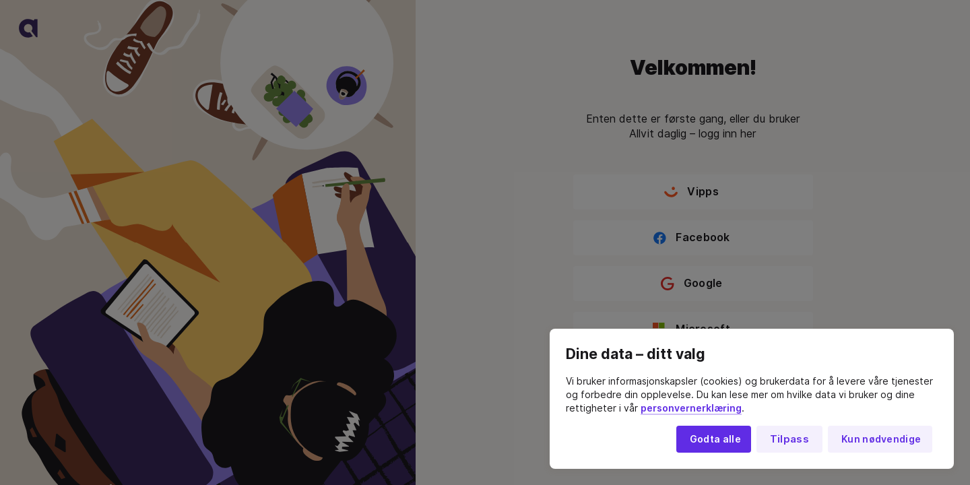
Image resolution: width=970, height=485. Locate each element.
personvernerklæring (691, 408)
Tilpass (789, 439)
